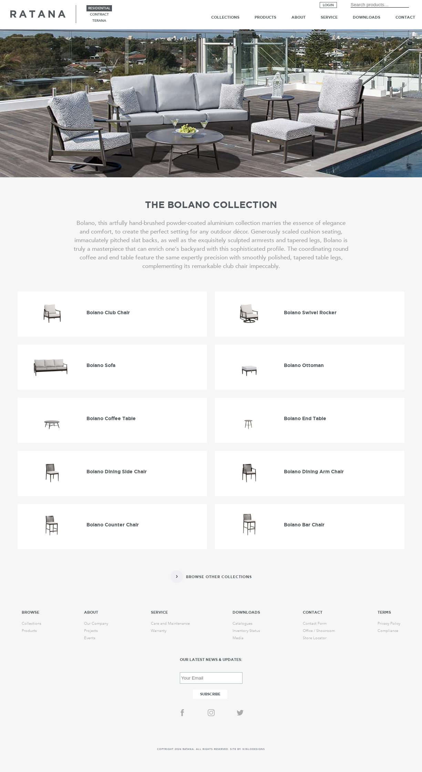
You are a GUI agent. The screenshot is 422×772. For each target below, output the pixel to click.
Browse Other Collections (219, 577)
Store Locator (315, 638)
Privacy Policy (389, 623)
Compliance (388, 631)
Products (265, 17)
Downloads (366, 17)
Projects (91, 631)
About (298, 17)
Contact (405, 17)
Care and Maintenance (170, 623)
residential (99, 8)
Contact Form (315, 623)
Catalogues (243, 623)
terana (99, 20)
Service (329, 17)
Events (89, 638)
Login (328, 5)
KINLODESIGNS (254, 749)
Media (238, 638)
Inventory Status (246, 631)
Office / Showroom (319, 631)
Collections (225, 17)
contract (99, 14)
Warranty (158, 631)
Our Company (96, 623)
